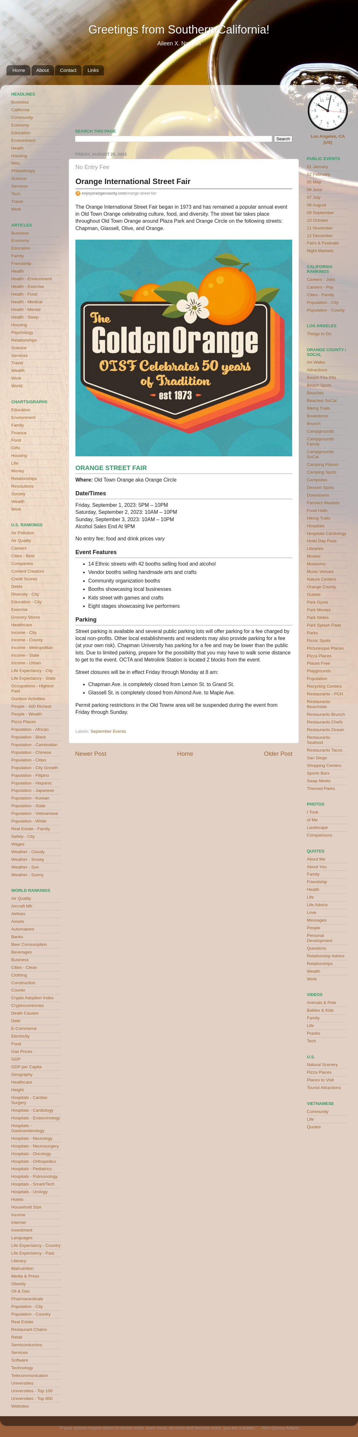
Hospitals (316, 525)
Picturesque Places (325, 648)
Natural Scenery (322, 1064)
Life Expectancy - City (32, 670)
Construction (23, 982)
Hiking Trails (319, 518)
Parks (312, 632)
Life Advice (317, 904)
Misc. (16, 163)
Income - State (25, 655)
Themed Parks (321, 788)
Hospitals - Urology (29, 1191)
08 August (316, 205)
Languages (22, 1237)
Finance (19, 432)
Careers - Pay (320, 287)
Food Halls (317, 510)
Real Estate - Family (30, 828)
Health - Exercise (27, 286)
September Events (108, 731)
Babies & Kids (320, 1010)
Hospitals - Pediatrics (31, 1168)
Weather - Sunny (27, 874)
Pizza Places (23, 721)
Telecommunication (29, 1375)
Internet (18, 1222)
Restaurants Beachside (318, 704)
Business (20, 102)
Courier (18, 990)
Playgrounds (319, 670)
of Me (312, 819)
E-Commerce (24, 1028)
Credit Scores (24, 578)
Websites (20, 1406)
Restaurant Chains (29, 1329)
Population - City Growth (34, 767)
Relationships (24, 340)
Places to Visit (320, 1080)
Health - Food (24, 294)
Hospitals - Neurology (31, 1138)
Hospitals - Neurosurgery (35, 1146)
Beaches (315, 392)
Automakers (22, 929)
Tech (15, 193)
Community (22, 117)
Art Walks (316, 362)
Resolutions (22, 486)
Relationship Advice (326, 956)
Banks (17, 936)
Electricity (20, 1036)
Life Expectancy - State (33, 678)
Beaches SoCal (322, 400)
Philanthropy (23, 170)
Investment (21, 1230)
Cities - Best (23, 555)
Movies (314, 556)
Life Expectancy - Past (32, 1253)
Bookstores (318, 415)
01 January (317, 166)
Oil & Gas (20, 1291)
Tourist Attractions (324, 1087)
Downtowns (318, 495)
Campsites (317, 479)
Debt (15, 1020)
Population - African (30, 729)
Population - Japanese (32, 790)
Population (317, 678)
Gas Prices (21, 1051)
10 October (317, 220)
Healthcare (21, 624)
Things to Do (319, 333)
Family (17, 255)
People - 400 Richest (31, 706)
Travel (17, 201)
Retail (16, 1337)
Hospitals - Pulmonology (34, 1176)
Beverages (21, 952)
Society (18, 493)
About (42, 70)
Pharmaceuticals (27, 1298)
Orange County (321, 586)
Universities (22, 1383)
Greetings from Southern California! (179, 29)
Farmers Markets (323, 502)
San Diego (317, 757)
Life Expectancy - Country (36, 1245)
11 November (320, 228)
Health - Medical (27, 301)
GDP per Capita (26, 1066)
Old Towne (162, 705)
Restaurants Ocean (325, 729)
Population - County (326, 310)
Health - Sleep (25, 317)
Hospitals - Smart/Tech (33, 1184)
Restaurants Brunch (326, 714)
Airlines (18, 913)
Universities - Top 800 (32, 1398)
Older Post (278, 753)
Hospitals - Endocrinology (35, 1118)
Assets (17, 921)
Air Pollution (22, 532)
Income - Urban (26, 663)
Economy (20, 125)
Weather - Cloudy (28, 851)
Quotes (314, 1126)
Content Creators (27, 571)
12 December (320, 235)
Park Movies (319, 609)
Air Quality (21, 540)
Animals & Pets (321, 1002)
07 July (314, 197)
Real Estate (22, 1321)
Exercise (19, 609)
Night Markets (320, 250)
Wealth (18, 370)
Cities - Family (320, 294)
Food (16, 440)
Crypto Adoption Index (32, 997)
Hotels (17, 1199)
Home (18, 70)
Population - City (27, 1306)
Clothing (19, 975)
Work (16, 209)
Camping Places (322, 464)
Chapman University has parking (154, 645)
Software (19, 1360)
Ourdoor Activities (28, 698)
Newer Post (90, 753)
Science (19, 178)
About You (317, 866)
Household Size (26, 1207)
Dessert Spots (320, 487)
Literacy (18, 1260)
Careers (19, 548)
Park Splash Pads (324, 625)
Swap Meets (319, 780)
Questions (316, 948)
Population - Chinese (31, 752)
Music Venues (320, 571)
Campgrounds (320, 431)
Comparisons (319, 835)
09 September (320, 212)
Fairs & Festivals (323, 243)
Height (17, 1089)
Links (93, 70)
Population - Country (31, 1314)
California (20, 109)
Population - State (28, 805)
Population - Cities (28, 760)
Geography (22, 1074)
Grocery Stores (25, 617)
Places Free (318, 663)
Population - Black (28, 737)
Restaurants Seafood (318, 740)
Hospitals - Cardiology (32, 1110)
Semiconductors (26, 1344)
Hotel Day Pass (322, 540)
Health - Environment (31, 278)
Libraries (315, 548)
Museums (316, 563)
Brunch (314, 423)
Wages (18, 844)
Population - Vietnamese (34, 813)
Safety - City (23, 836)
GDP (15, 1059)
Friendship (21, 263)
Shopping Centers (324, 765)
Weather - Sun (25, 867)
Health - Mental (26, 309)
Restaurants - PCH (325, 693)
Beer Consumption (29, 944)
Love (311, 912)
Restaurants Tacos (325, 750)
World (16, 385)
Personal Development (319, 938)
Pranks (313, 1033)
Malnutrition (22, 1268)
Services (19, 186)
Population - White (28, 821)
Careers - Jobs (321, 279)
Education (20, 132)
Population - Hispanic (31, 783)
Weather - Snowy (27, 859)
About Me (316, 859)
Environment (23, 140)
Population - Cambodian (34, 744)
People (313, 927)
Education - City (26, 601)
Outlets (314, 594)
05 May (314, 182)
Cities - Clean (24, 967)
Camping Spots (321, 472)
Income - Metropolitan (32, 647)
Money (17, 470)
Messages (317, 920)
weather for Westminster (284, 104)
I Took (312, 812)
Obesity (18, 1283)
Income (18, 1214)
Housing (19, 155)
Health (17, 148)
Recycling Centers (324, 686)
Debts (16, 586)
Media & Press (25, 1276)
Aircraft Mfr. (22, 906)
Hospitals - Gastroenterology (27, 1128)
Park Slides (318, 617)
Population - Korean (30, 798)
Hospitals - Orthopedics (33, 1161)
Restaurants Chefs (325, 722)
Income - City (24, 632)
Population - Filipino (30, 775)
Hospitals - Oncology (31, 1153)
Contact (68, 70)
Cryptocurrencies (27, 1005)
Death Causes (25, 1013)
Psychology (22, 332)
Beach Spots (319, 385)
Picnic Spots (319, 640)
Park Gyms (317, 602)
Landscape (317, 827)
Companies (22, 563)
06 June (314, 189)
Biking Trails (318, 408)
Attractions (317, 369)
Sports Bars (318, 773)
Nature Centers (321, 579)
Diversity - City (25, 594)
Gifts (15, 447)
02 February (318, 174)
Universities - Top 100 (32, 1390)
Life (14, 463)
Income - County (27, 639)
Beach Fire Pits (321, 377)
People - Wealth (26, 714)
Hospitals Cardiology (326, 533)
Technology (22, 1367)
